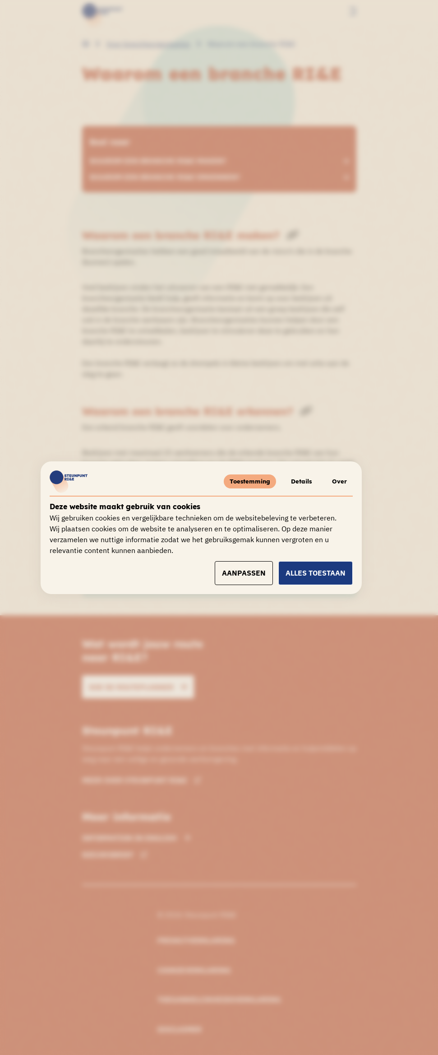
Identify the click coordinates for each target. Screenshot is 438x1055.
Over (338, 481)
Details (296, 481)
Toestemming (242, 481)
